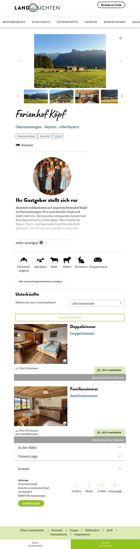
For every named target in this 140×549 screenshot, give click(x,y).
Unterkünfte (67, 22)
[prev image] (20, 61)
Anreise (91, 22)
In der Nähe (70, 447)
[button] (97, 303)
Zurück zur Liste (111, 5)
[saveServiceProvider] (120, 38)
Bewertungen (115, 22)
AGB (109, 530)
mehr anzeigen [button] (29, 242)
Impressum (82, 534)
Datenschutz (59, 534)
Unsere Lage (70, 456)
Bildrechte (92, 530)
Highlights (41, 22)
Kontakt (70, 468)
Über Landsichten (32, 530)
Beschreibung (14, 22)
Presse (74, 530)
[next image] (120, 61)
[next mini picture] (122, 96)
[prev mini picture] (18, 96)
